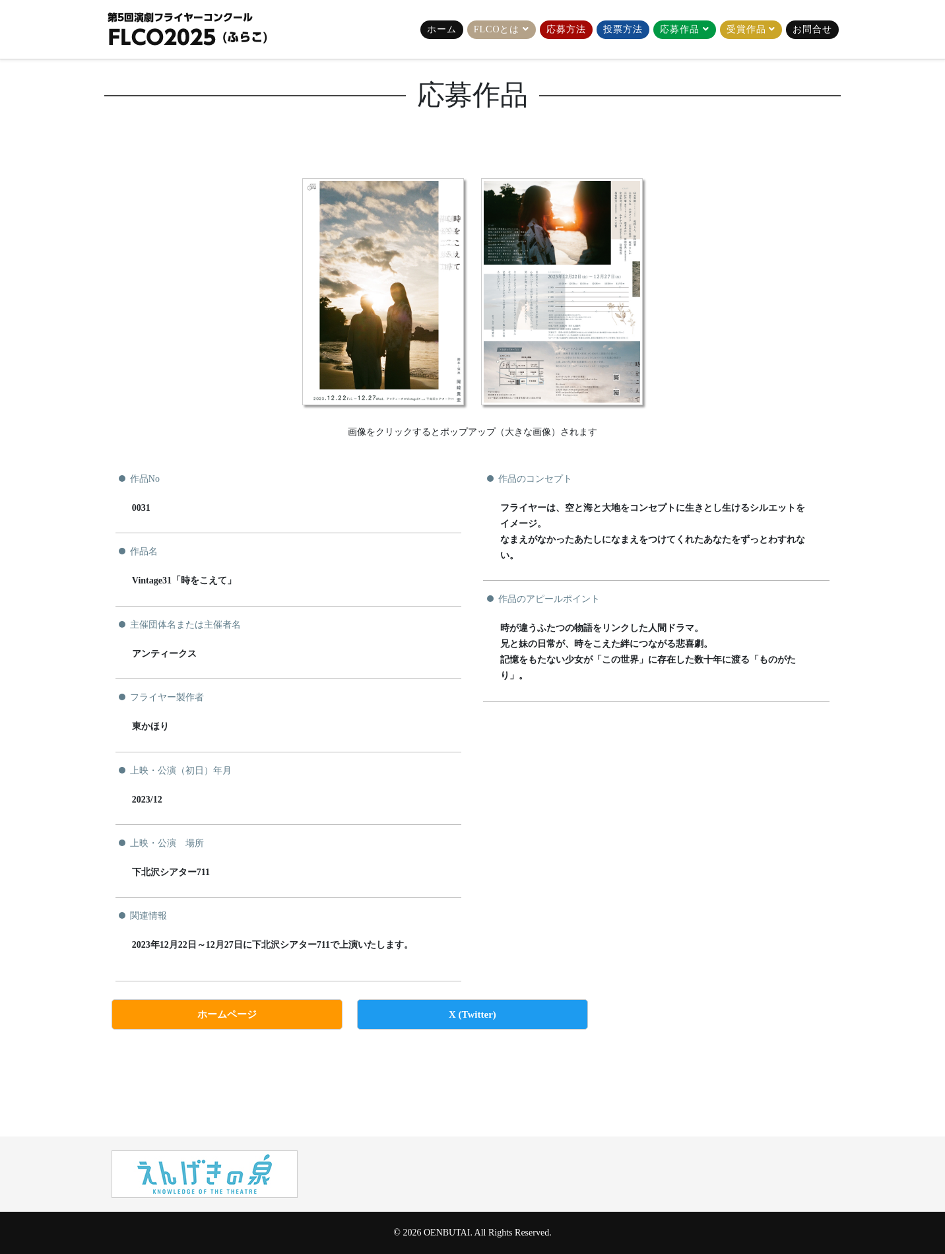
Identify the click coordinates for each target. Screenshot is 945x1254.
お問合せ (812, 29)
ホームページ (227, 1014)
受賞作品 (746, 29)
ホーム (442, 29)
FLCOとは (497, 29)
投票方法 (623, 29)
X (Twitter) (472, 1014)
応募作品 (680, 29)
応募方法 (566, 29)
